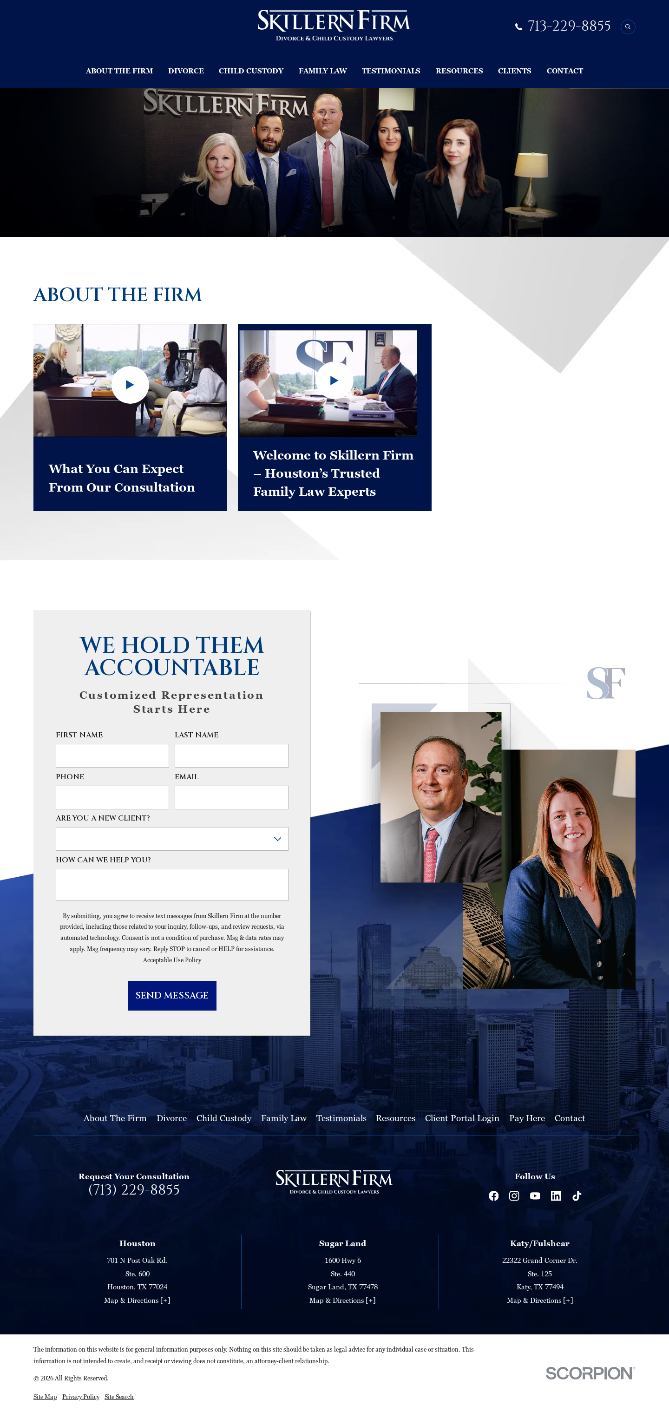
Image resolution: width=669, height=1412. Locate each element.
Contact (570, 1117)
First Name (79, 735)
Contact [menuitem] (565, 70)
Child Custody (224, 1117)
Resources (395, 1117)
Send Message (172, 995)
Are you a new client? (103, 818)
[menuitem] (45, 1397)
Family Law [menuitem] (323, 70)
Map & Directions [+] (137, 1300)
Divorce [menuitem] (186, 70)
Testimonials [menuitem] (391, 70)
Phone (70, 777)
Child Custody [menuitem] (251, 70)
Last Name (196, 735)
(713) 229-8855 (134, 1190)
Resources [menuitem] (459, 70)
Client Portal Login (462, 1117)
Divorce (172, 1117)
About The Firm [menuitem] (119, 70)
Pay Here (527, 1117)
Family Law (284, 1117)
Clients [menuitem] (514, 70)
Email (186, 777)
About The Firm (115, 1117)
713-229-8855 (569, 27)
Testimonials (341, 1117)
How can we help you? (103, 860)
